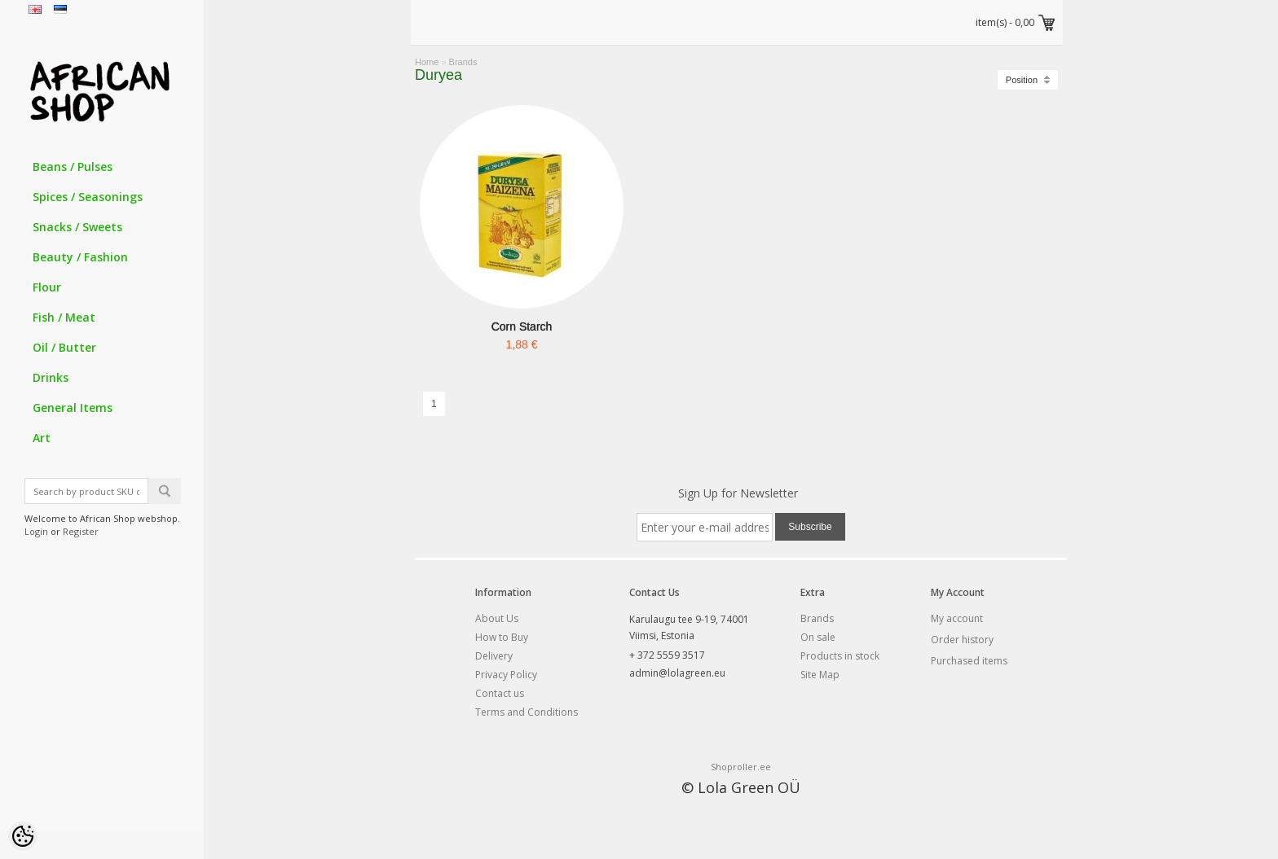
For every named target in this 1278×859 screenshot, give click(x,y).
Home (426, 62)
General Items (72, 407)
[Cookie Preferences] (22, 836)
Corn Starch (522, 326)
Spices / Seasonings (88, 196)
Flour (47, 287)
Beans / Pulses (72, 166)
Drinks (50, 377)
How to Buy (501, 637)
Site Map (820, 675)
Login (36, 531)
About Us (496, 618)
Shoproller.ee (741, 766)
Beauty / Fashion (80, 257)
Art (42, 437)
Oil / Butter (64, 347)
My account (957, 618)
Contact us (499, 693)
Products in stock (839, 656)
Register (81, 531)
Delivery (494, 656)
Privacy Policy (506, 675)
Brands (463, 62)
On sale (817, 637)
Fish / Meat (64, 317)
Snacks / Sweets (77, 226)
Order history (962, 639)
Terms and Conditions (526, 712)
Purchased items (969, 661)
